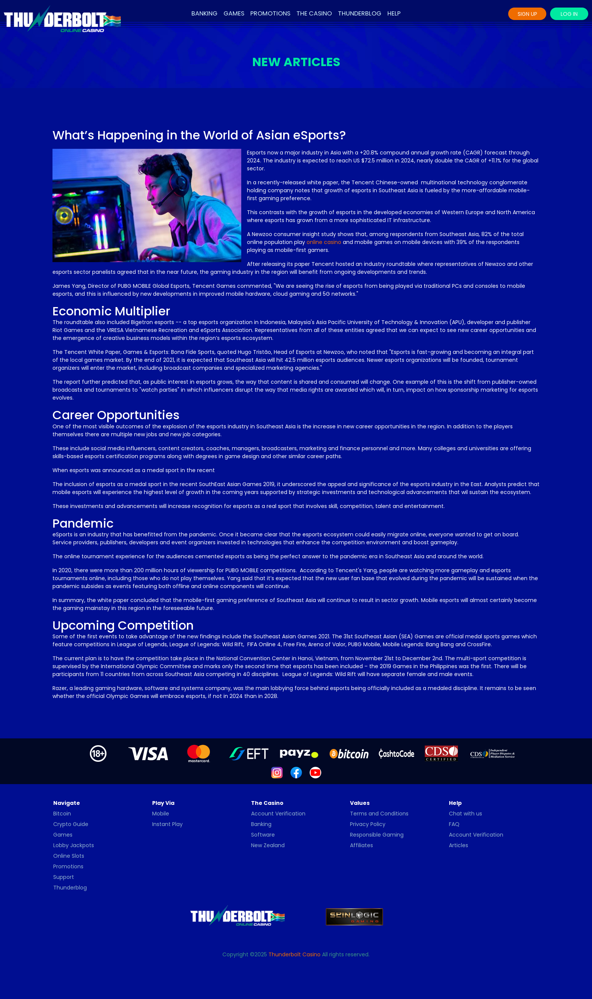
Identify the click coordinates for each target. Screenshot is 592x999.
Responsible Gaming (377, 834)
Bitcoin (62, 813)
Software (263, 834)
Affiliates (361, 845)
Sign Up (527, 14)
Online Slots (68, 856)
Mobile (160, 813)
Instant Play (167, 824)
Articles (458, 845)
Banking (204, 13)
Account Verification (278, 813)
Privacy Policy (367, 824)
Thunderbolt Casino (294, 954)
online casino (324, 242)
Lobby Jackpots (73, 845)
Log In (569, 14)
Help (394, 13)
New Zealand (268, 845)
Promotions (270, 13)
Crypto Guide (70, 824)
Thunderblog (359, 13)
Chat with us (465, 813)
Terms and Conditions (379, 813)
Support (63, 877)
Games (234, 13)
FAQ (454, 824)
